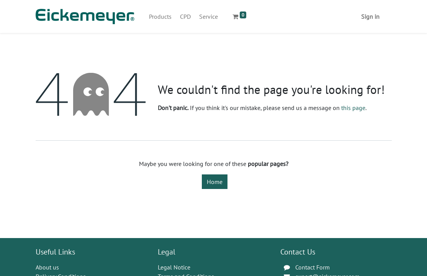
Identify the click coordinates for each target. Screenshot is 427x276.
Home (214, 182)
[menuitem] (160, 16)
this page (353, 108)
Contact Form (312, 267)
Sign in (370, 16)
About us (47, 267)
